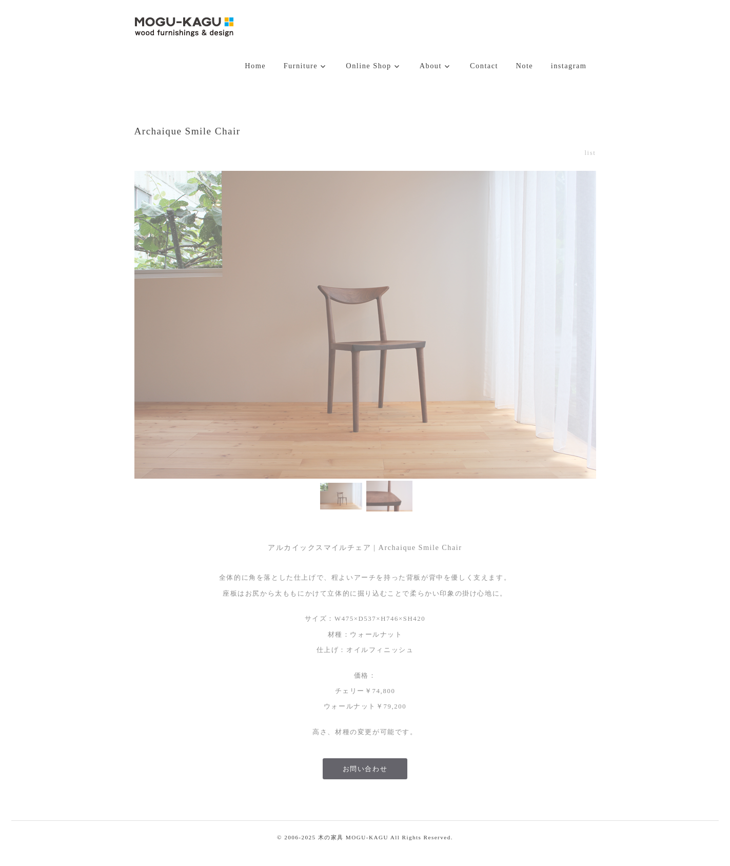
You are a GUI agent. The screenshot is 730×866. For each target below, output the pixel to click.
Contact (484, 66)
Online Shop (368, 66)
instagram (569, 66)
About (431, 66)
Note (524, 66)
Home (255, 66)
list (590, 152)
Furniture (301, 66)
